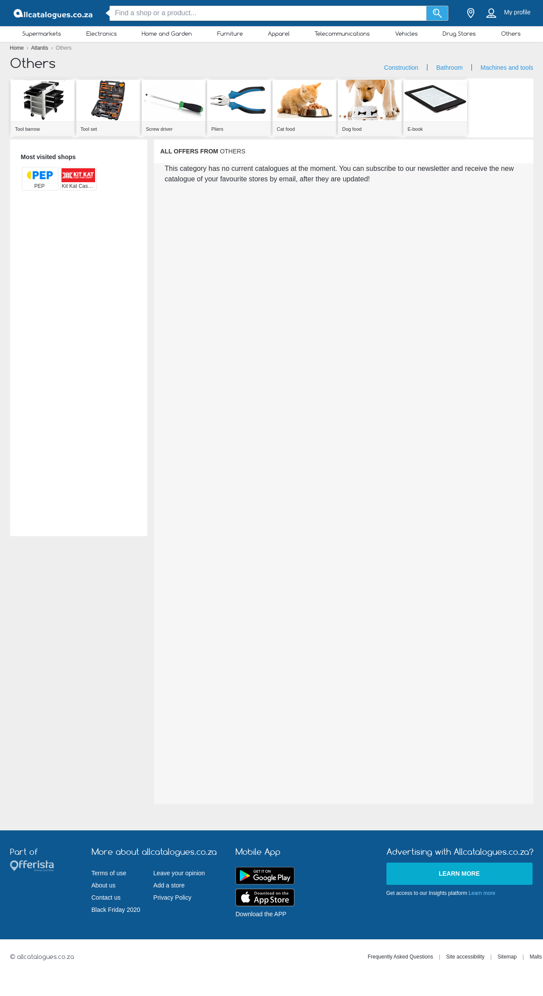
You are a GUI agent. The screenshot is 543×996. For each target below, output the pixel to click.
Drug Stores (459, 33)
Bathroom (449, 67)
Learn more (459, 873)
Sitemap (507, 957)
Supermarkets (41, 33)
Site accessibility (465, 957)
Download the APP (261, 914)
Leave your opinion (179, 873)
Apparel (279, 33)
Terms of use (109, 873)
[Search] (437, 13)
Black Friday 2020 (116, 909)
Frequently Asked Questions (400, 957)
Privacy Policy (172, 897)
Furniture (230, 33)
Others (511, 33)
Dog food (352, 129)
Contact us (106, 897)
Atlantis (40, 48)
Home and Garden (167, 33)
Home (17, 48)
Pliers (218, 129)
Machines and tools (507, 67)
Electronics (101, 33)
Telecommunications (342, 33)
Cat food (286, 129)
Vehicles (406, 33)
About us (104, 885)
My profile (517, 12)
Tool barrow (27, 129)
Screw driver (159, 129)
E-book (415, 129)
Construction (401, 67)
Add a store (169, 885)
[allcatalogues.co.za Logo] (53, 13)
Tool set (89, 129)
